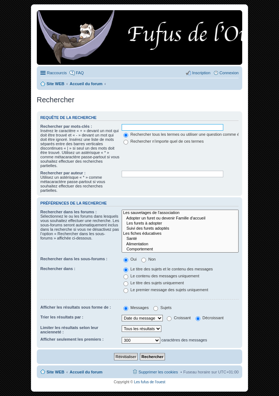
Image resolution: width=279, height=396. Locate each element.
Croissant (179, 318)
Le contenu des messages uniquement (161, 276)
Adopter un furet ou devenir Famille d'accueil (180, 218)
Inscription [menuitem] (201, 73)
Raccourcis (57, 73)
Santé (180, 238)
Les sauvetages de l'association (180, 212)
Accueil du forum (86, 372)
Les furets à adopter (180, 223)
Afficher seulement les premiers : (72, 339)
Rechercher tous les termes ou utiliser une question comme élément (187, 134)
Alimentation (180, 244)
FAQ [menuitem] (80, 73)
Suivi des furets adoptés (180, 228)
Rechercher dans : (57, 268)
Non (148, 259)
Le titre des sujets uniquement (153, 283)
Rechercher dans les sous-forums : (73, 259)
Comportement (180, 249)
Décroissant (210, 318)
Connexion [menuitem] (229, 73)
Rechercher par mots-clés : (66, 126)
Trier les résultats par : (61, 317)
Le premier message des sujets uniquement (165, 290)
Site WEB (55, 372)
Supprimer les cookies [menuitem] (158, 372)
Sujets (162, 307)
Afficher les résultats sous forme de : (75, 307)
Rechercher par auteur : (63, 173)
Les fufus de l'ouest (149, 382)
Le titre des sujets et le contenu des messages (168, 269)
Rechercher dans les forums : (68, 212)
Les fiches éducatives (180, 233)
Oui (130, 259)
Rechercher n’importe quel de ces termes (163, 141)
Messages (136, 307)
